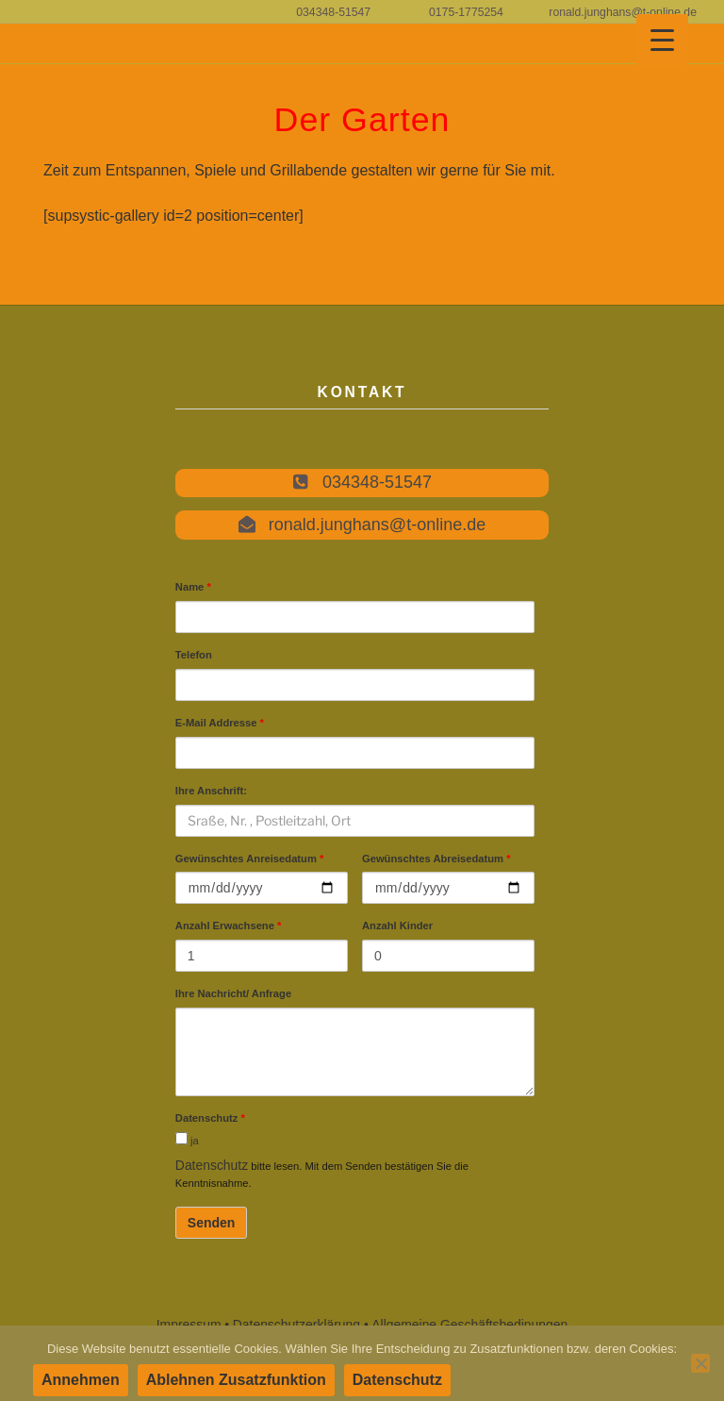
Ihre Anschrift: (211, 790)
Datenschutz (210, 1119)
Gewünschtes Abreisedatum (436, 858)
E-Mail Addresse (219, 722)
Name (193, 586)
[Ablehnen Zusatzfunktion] (700, 1363)
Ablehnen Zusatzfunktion (236, 1380)
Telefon (193, 654)
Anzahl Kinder (397, 926)
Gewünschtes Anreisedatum (249, 858)
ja (187, 1140)
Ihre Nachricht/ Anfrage (233, 994)
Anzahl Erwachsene (228, 926)
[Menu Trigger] (662, 40)
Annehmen (80, 1380)
